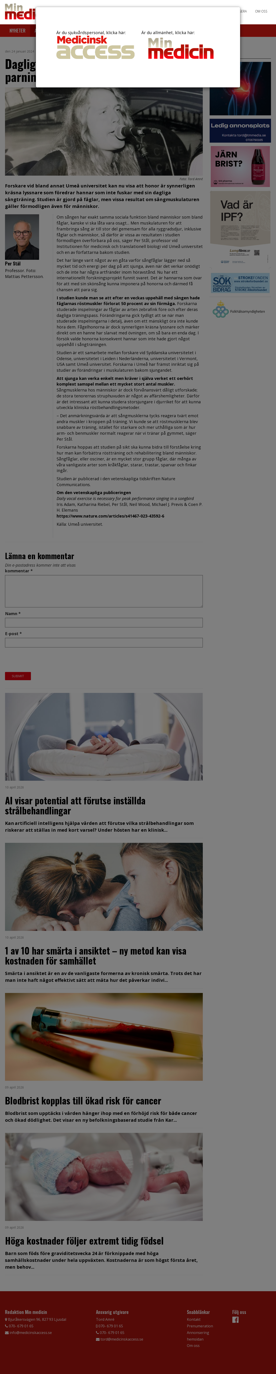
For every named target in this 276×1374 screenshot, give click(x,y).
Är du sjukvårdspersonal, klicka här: (95, 44)
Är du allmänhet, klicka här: (180, 45)
